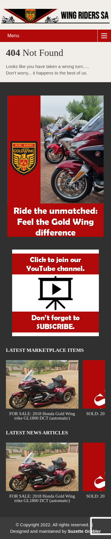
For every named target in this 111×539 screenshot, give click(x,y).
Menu (13, 35)
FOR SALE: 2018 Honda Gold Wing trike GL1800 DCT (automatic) (42, 415)
